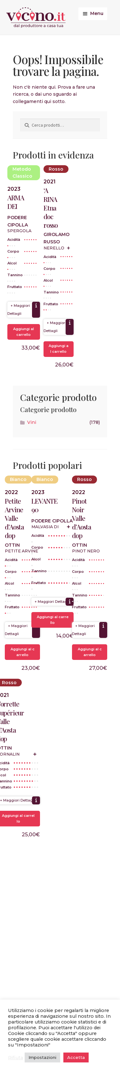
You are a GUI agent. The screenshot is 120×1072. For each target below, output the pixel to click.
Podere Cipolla (17, 221)
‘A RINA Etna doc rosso (51, 207)
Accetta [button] (76, 1057)
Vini (31, 422)
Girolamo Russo (56, 238)
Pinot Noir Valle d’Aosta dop (81, 518)
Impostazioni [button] (42, 1057)
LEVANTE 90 (44, 505)
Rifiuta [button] (15, 1058)
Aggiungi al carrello (23, 332)
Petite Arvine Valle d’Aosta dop (14, 518)
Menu (96, 13)
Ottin (12, 545)
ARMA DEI (15, 202)
